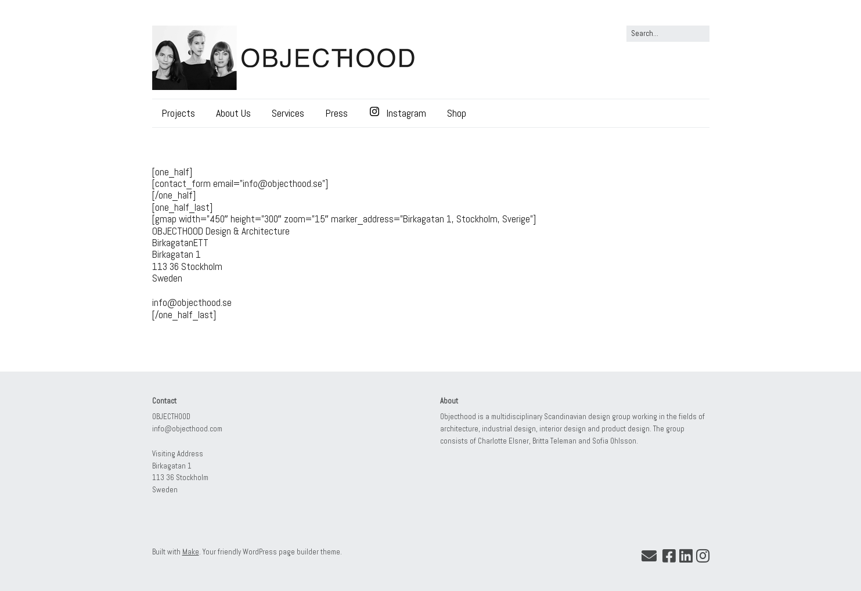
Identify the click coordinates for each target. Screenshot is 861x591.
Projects (178, 113)
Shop (456, 113)
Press (336, 113)
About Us (233, 113)
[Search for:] (667, 34)
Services (288, 113)
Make (190, 552)
